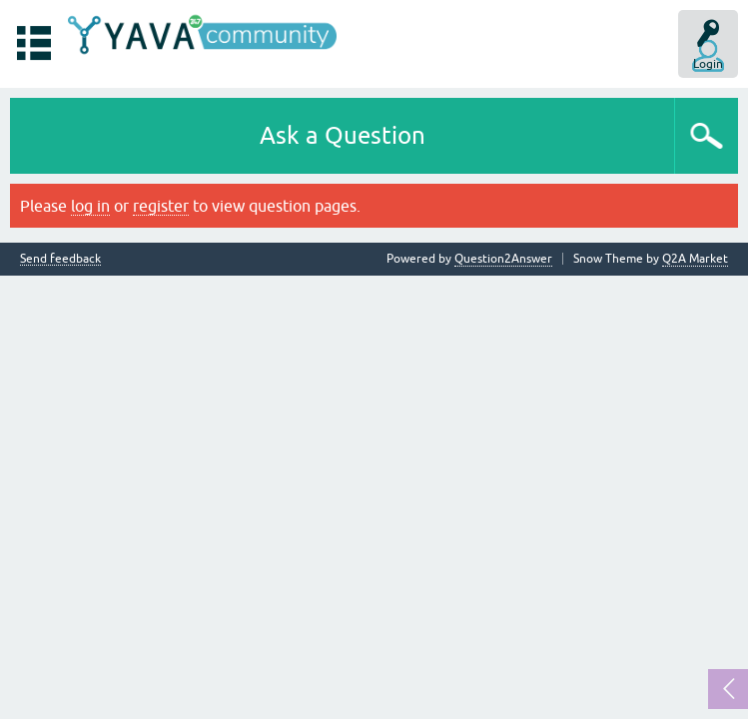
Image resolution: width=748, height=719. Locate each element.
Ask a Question (342, 135)
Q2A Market (695, 259)
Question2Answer (503, 259)
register (161, 206)
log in (90, 206)
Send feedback (60, 259)
